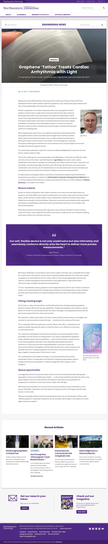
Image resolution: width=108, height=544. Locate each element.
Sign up (24, 508)
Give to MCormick (44, 531)
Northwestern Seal (11, 530)
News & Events (81, 1)
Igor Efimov (59, 160)
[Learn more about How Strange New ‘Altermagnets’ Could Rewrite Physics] (41, 441)
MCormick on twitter (89, 529)
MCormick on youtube (102, 529)
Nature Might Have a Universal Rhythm (88, 452)
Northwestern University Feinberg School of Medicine (67, 177)
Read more (82, 512)
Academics (22, 15)
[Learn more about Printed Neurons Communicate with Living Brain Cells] (66, 441)
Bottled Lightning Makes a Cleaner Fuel (16, 452)
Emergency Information (26, 534)
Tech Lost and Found (53, 534)
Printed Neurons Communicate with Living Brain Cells (63, 453)
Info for (101, 1)
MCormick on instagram (99, 529)
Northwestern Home (40, 534)
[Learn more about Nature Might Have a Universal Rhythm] (90, 441)
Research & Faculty (41, 15)
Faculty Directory (32, 531)
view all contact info (65, 528)
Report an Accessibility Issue (28, 536)
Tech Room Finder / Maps (58, 531)
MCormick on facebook (93, 529)
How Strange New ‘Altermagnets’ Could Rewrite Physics (40, 457)
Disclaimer (59, 542)
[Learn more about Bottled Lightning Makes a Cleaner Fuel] (17, 441)
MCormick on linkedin (96, 529)
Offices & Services (63, 15)
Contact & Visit (90, 1)
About (9, 15)
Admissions (23, 531)
